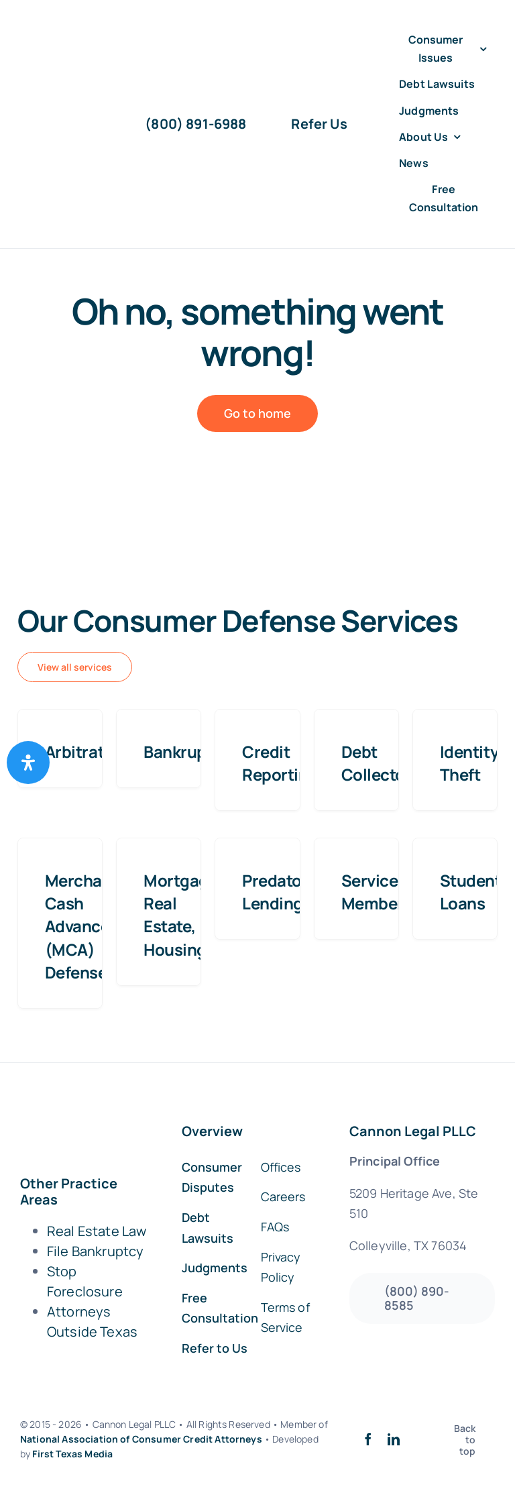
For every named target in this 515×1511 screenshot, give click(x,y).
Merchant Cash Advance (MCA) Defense (81, 926)
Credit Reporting (280, 762)
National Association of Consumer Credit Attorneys (141, 1439)
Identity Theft (469, 762)
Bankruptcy (186, 751)
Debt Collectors (380, 762)
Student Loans (471, 891)
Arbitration (86, 751)
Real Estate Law (96, 1231)
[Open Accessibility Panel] (28, 762)
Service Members (376, 891)
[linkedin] (394, 1439)
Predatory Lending (279, 891)
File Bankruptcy (95, 1251)
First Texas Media (72, 1453)
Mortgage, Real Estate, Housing (183, 914)
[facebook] (368, 1439)
